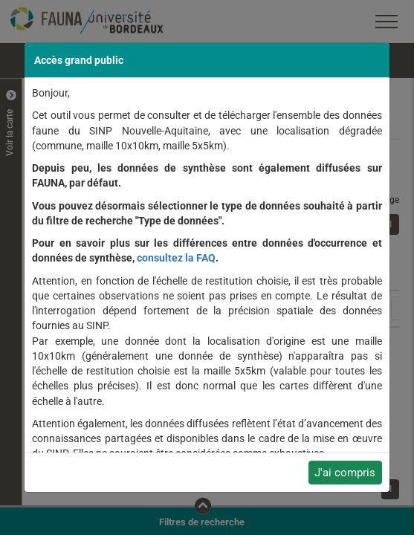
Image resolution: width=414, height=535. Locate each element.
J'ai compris (344, 472)
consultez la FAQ (176, 258)
